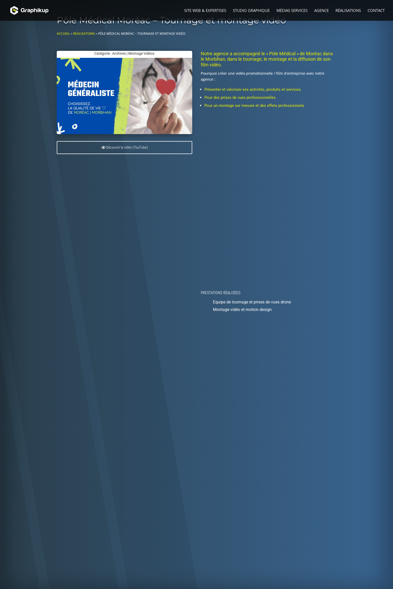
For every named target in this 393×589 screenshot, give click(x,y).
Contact (376, 11)
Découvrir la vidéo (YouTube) (127, 147)
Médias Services (292, 11)
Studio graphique (251, 11)
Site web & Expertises (205, 11)
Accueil (63, 33)
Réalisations (348, 11)
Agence (321, 11)
